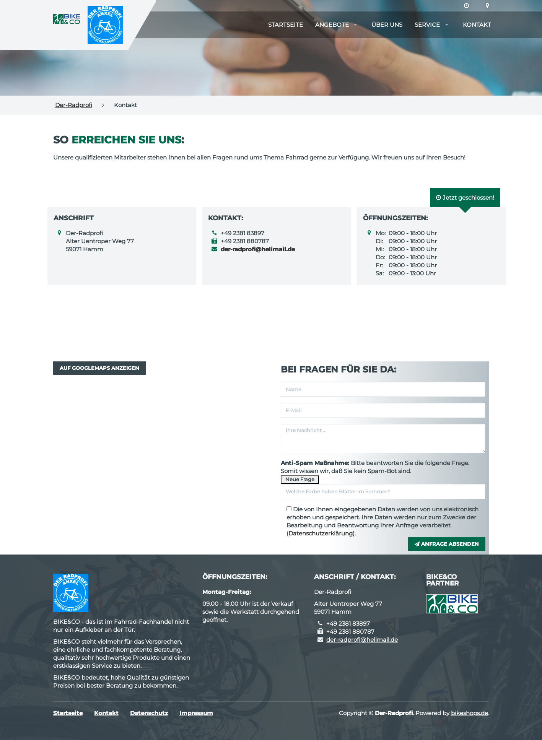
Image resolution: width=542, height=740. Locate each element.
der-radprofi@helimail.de (362, 639)
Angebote (332, 24)
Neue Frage (299, 479)
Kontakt (477, 24)
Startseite (285, 24)
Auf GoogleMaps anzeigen (99, 368)
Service (427, 24)
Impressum (196, 713)
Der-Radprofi (73, 105)
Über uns (386, 24)
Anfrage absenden (447, 544)
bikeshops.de (469, 713)
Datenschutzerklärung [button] (320, 533)
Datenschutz (149, 713)
